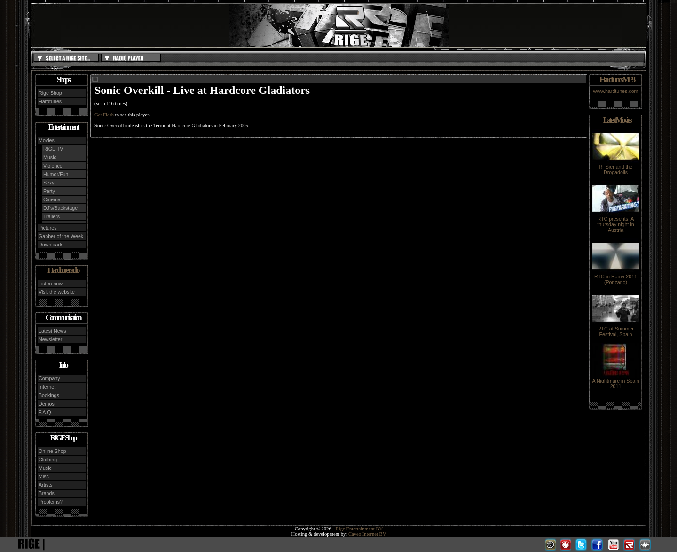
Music (49, 157)
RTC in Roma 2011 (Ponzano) (615, 277)
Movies (47, 140)
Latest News (52, 331)
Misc (44, 476)
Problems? (51, 502)
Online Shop (52, 451)
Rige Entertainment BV (359, 528)
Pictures (48, 227)
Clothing (48, 459)
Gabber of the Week (61, 236)
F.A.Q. (46, 412)
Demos (47, 403)
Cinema (52, 199)
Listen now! (51, 283)
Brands (47, 493)
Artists (46, 485)
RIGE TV (53, 149)
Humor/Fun (55, 174)
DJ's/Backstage (60, 208)
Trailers (51, 216)
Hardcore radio (63, 270)
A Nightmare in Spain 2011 (615, 381)
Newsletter (50, 339)
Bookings (49, 395)
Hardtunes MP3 (616, 79)
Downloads (51, 244)
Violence (53, 166)
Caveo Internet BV (367, 534)
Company (49, 378)
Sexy (49, 182)
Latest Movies (616, 119)
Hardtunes (50, 101)
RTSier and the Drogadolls (615, 167)
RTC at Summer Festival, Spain (615, 329)
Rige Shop (50, 93)
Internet (47, 387)
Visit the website (57, 292)
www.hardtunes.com (615, 91)
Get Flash (104, 114)
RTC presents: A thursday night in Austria (615, 222)
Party (49, 191)
